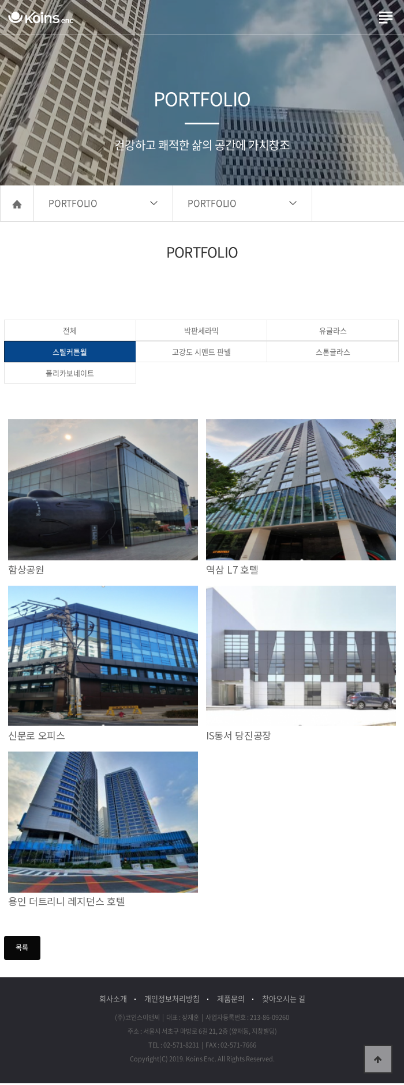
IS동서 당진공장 (238, 737)
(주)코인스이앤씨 (40, 17)
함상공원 (26, 571)
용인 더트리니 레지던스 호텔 (66, 903)
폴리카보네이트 (70, 374)
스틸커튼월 (70, 353)
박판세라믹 (201, 332)
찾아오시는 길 (283, 1000)
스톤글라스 (333, 353)
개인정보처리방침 (172, 1000)
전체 (70, 332)
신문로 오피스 (36, 737)
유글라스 (333, 332)
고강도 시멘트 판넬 (201, 353)
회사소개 (113, 1000)
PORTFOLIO (73, 204)
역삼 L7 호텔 (232, 571)
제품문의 (231, 1000)
